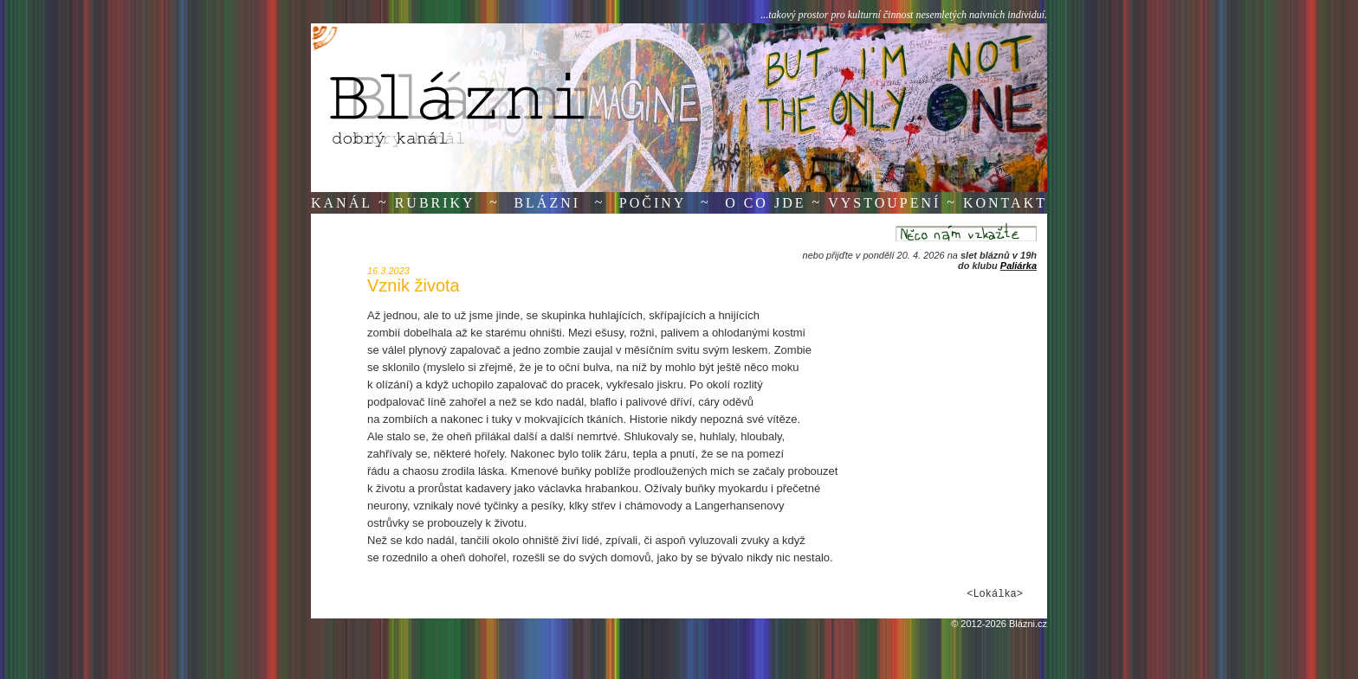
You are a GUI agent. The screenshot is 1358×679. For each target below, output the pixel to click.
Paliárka (1018, 265)
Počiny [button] (653, 202)
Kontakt (1005, 202)
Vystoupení (884, 202)
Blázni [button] (547, 202)
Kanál (341, 202)
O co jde (765, 202)
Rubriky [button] (435, 202)
